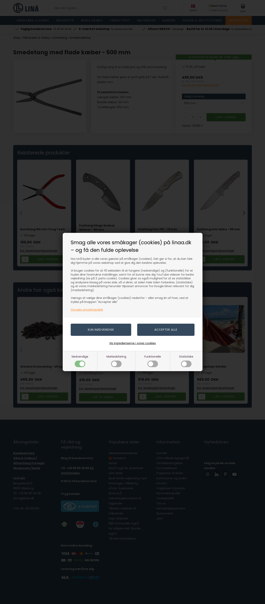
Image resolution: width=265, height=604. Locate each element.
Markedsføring (116, 361)
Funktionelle (152, 361)
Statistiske (186, 361)
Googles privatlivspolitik (87, 310)
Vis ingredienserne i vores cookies (132, 343)
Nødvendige (80, 361)
